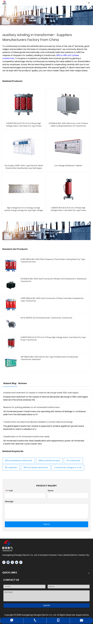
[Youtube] (16, 562)
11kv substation (11, 467)
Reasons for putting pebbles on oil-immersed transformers (31, 407)
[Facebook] (3, 562)
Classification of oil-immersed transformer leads (26, 436)
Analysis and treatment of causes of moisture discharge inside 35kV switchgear (41, 392)
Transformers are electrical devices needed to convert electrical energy (38, 422)
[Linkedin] (8, 562)
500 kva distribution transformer (18, 460)
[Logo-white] (7, 545)
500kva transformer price (49, 460)
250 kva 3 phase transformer (35, 467)
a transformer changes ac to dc (67, 467)
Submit (46, 524)
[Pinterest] (20, 562)
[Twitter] (12, 562)
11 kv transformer (73, 460)
